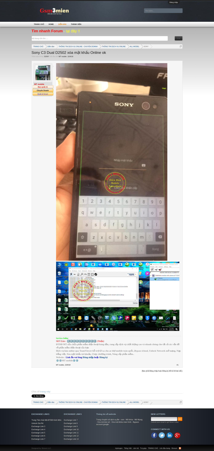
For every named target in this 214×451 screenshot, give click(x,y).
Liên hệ (136, 448)
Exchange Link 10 (71, 429)
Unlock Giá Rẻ (38, 423)
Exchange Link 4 (38, 429)
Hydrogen (118, 448)
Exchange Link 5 (38, 433)
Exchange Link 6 (38, 436)
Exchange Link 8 (71, 423)
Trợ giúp (143, 448)
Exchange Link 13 (71, 439)
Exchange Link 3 (38, 426)
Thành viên (76, 24)
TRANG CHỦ (39, 24)
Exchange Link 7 (38, 439)
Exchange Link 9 (71, 426)
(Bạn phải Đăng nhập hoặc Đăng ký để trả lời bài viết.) (162, 371)
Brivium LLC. (46, 448)
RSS (180, 448)
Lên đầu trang (165, 448)
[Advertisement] (107, 381)
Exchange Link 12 (71, 436)
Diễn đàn (62, 24)
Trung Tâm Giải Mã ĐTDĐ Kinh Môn (46, 420)
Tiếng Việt (128, 448)
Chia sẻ (36, 391)
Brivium (174, 448)
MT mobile (63, 56)
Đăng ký (104, 357)
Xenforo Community (53, 446)
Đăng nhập (174, 2)
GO (179, 419)
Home (51, 24)
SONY (46, 56)
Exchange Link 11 (71, 433)
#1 (177, 365)
